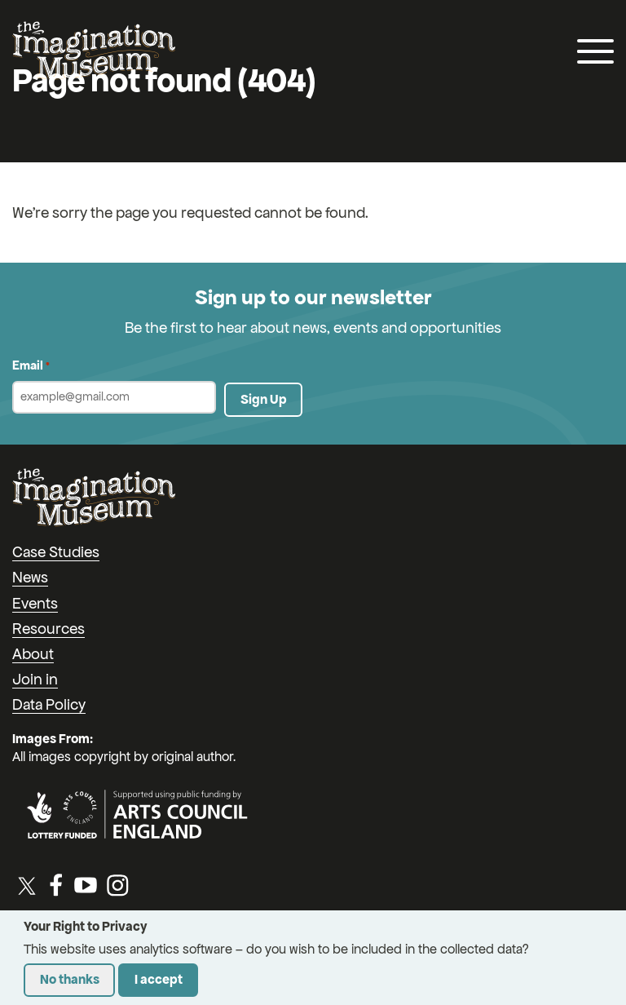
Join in (35, 679)
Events (35, 603)
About (33, 653)
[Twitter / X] (27, 885)
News (30, 577)
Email (31, 365)
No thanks (69, 979)
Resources (48, 628)
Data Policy (49, 704)
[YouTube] (85, 885)
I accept (158, 979)
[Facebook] (56, 885)
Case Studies (55, 551)
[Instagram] (117, 885)
